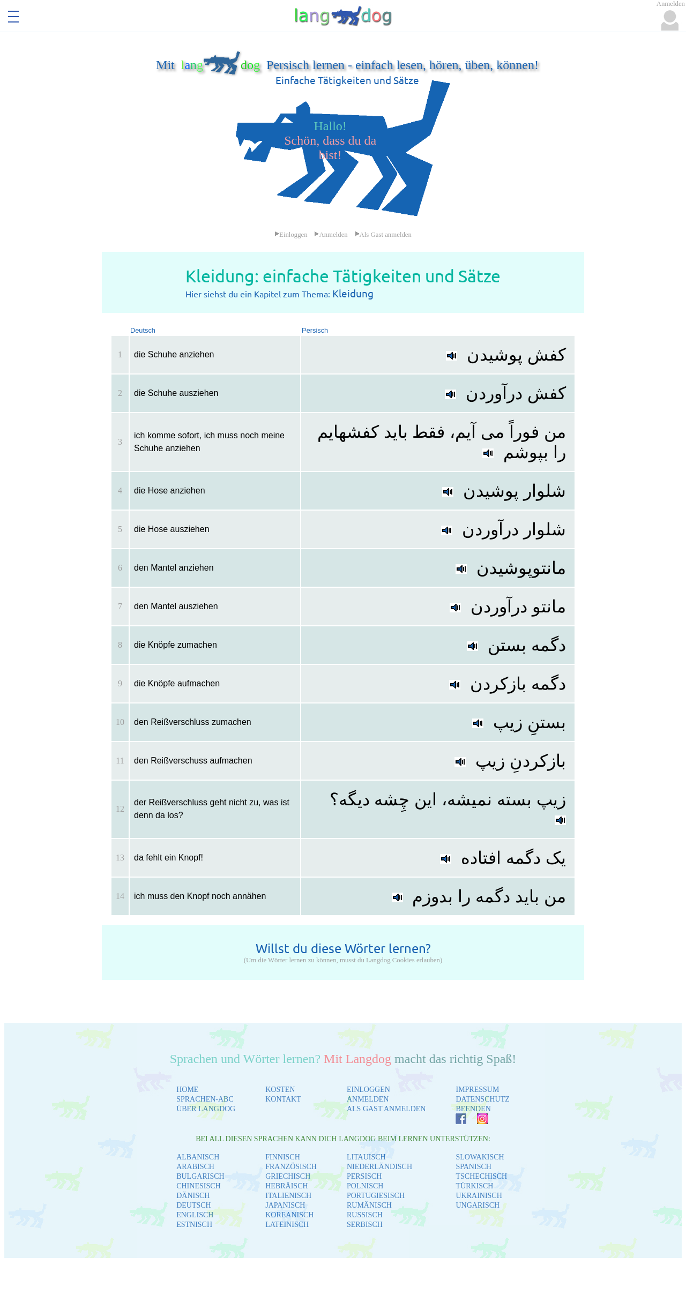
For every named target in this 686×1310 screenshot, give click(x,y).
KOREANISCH (289, 1215)
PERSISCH (364, 1176)
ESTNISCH (194, 1225)
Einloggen (291, 234)
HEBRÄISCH (286, 1186)
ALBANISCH (197, 1157)
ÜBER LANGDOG (205, 1109)
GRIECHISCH (287, 1176)
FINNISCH (282, 1157)
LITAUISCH (366, 1157)
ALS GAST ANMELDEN (386, 1109)
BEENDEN (473, 1109)
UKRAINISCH (479, 1196)
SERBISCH (365, 1225)
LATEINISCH (287, 1225)
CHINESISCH (198, 1186)
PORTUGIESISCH (376, 1196)
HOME (187, 1090)
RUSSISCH (365, 1215)
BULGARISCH (200, 1176)
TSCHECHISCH (481, 1176)
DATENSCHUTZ (482, 1099)
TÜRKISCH (474, 1186)
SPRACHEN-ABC (205, 1099)
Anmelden (330, 234)
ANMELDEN (368, 1099)
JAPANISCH (285, 1205)
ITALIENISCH (288, 1196)
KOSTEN (280, 1090)
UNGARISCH (477, 1205)
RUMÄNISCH (369, 1205)
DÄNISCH (193, 1196)
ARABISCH (195, 1167)
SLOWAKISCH (480, 1157)
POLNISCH (365, 1186)
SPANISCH (473, 1167)
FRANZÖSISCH (291, 1167)
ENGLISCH (194, 1215)
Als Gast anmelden (383, 234)
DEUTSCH (193, 1205)
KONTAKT (283, 1099)
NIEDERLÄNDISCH (379, 1167)
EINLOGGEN (368, 1090)
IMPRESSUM (477, 1090)
